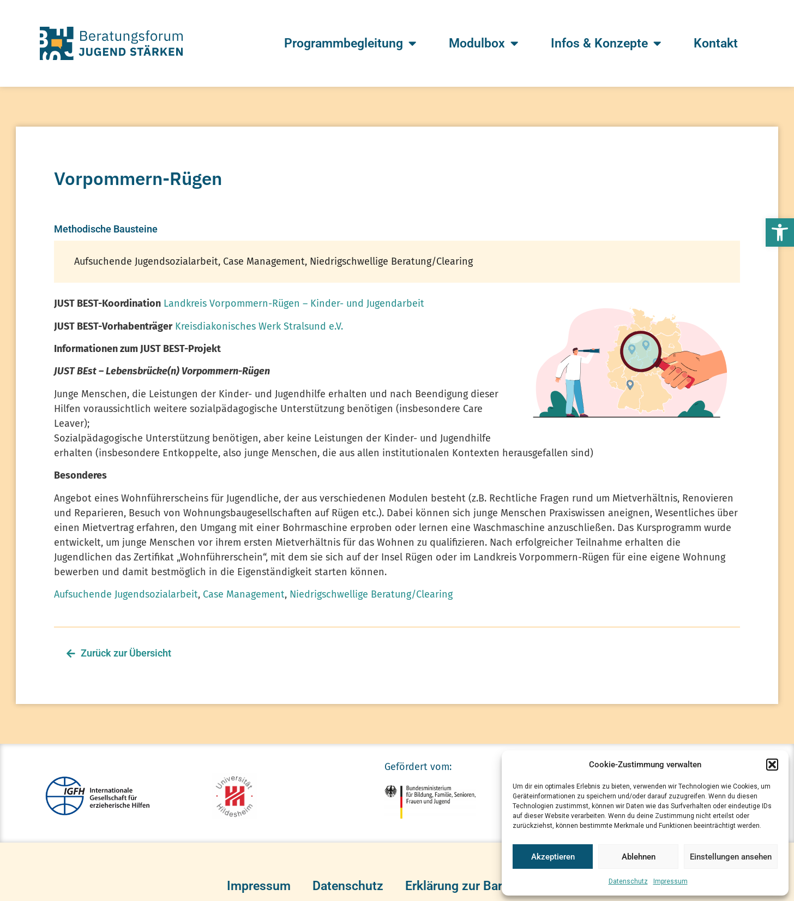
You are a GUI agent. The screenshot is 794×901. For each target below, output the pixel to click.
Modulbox (483, 43)
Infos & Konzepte (606, 43)
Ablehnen (638, 857)
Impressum (670, 881)
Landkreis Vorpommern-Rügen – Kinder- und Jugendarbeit (294, 303)
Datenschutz (628, 881)
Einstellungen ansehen (731, 857)
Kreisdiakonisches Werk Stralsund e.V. (259, 326)
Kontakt (716, 43)
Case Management (244, 594)
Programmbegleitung (350, 43)
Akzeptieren (553, 857)
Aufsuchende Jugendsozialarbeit (126, 594)
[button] (780, 232)
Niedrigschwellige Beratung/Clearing (371, 594)
